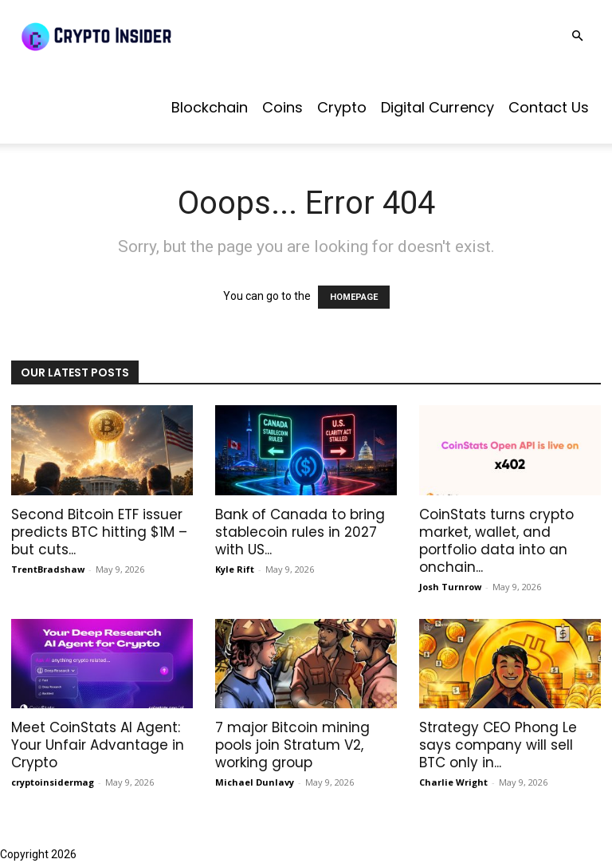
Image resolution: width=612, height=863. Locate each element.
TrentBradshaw (47, 569)
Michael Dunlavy (254, 782)
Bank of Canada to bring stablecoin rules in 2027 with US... (300, 532)
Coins (282, 107)
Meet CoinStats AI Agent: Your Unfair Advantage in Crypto (97, 745)
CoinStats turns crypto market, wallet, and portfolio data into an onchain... (496, 541)
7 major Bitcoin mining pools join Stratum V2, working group (292, 745)
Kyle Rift (234, 569)
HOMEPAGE (354, 297)
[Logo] (135, 36)
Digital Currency (437, 107)
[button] (577, 36)
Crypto (342, 107)
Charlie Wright (453, 782)
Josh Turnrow (450, 587)
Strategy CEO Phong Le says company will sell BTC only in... (498, 745)
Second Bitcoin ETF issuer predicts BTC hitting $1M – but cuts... (99, 532)
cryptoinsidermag (52, 782)
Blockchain (209, 107)
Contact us (548, 107)
